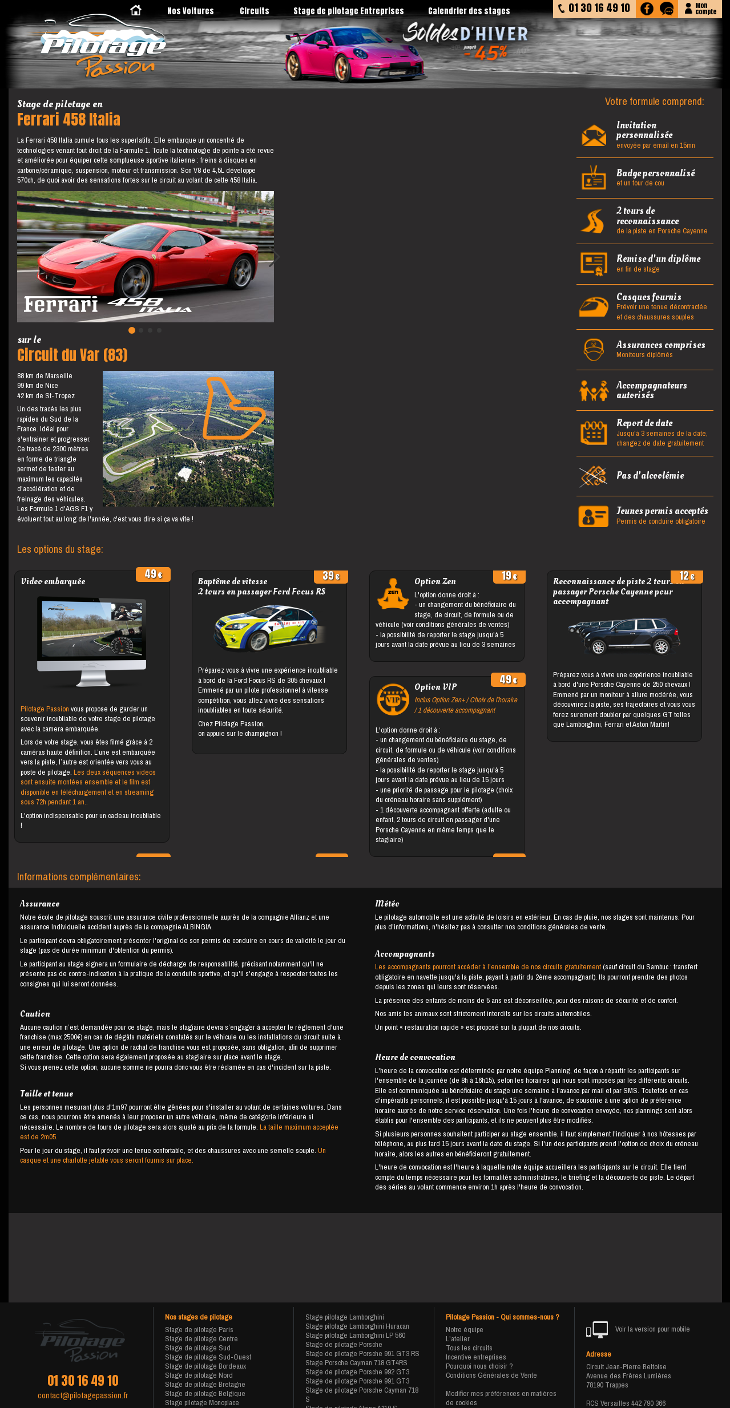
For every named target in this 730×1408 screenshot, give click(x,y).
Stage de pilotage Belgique (205, 1393)
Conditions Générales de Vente (491, 1375)
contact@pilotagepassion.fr (83, 1395)
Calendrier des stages (469, 11)
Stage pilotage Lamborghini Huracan (357, 1326)
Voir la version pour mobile (638, 1329)
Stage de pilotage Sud (198, 1347)
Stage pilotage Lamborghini (344, 1317)
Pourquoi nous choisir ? (479, 1366)
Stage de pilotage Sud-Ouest (208, 1357)
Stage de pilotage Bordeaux (205, 1366)
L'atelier (458, 1338)
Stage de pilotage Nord (199, 1375)
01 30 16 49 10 (82, 1380)
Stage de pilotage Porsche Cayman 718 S (361, 1394)
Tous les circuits (469, 1347)
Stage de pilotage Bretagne (205, 1384)
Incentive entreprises (476, 1357)
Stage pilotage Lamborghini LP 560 (355, 1335)
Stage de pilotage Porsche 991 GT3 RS (362, 1353)
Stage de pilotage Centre (201, 1338)
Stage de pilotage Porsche (343, 1344)
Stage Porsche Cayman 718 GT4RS (356, 1362)
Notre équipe (464, 1329)
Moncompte (705, 8)
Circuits (254, 11)
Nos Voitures (190, 11)
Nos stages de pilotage (198, 1317)
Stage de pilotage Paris (199, 1329)
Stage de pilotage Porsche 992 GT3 (357, 1371)
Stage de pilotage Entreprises (348, 11)
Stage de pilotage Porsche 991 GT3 (357, 1380)
